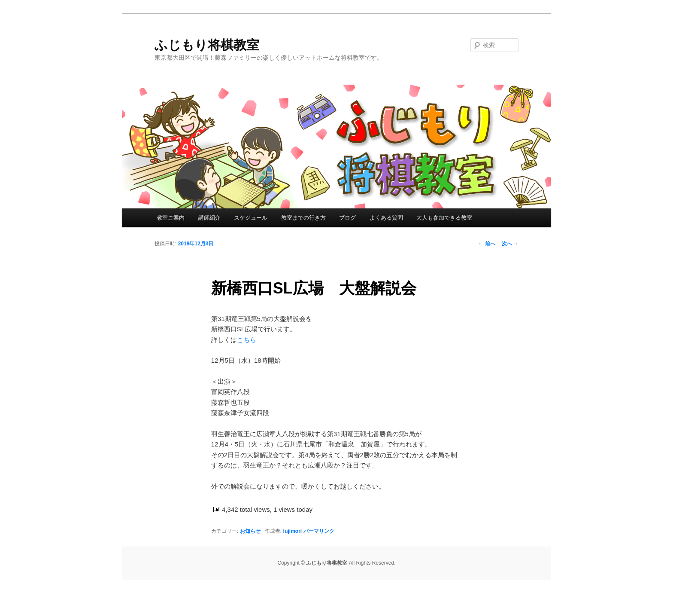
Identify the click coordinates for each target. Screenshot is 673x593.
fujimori (292, 531)
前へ (486, 244)
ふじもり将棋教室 (207, 45)
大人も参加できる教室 (444, 217)
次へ (510, 244)
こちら (246, 339)
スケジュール (250, 217)
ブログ (347, 217)
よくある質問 (386, 217)
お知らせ (250, 531)
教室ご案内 (171, 217)
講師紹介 (209, 217)
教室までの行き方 (303, 217)
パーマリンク (318, 531)
